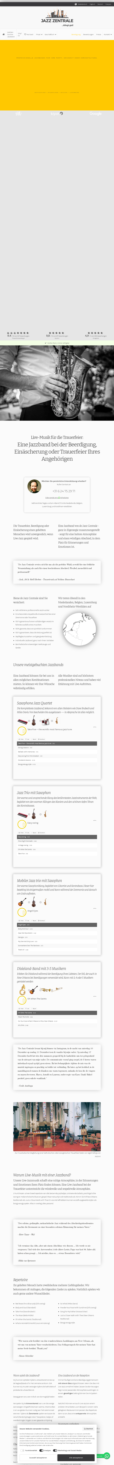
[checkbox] (28, 1450)
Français (108, 4)
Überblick (88, 1429)
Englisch (92, 4)
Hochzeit (28, 34)
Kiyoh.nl (57, 338)
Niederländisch (82, 4)
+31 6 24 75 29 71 (63, 491)
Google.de (96, 338)
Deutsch (100, 4)
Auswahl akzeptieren (38, 1458)
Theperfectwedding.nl (18, 338)
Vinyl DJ (19, 34)
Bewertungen (88, 34)
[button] (39, 34)
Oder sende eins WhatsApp (57, 497)
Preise (98, 34)
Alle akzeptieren (76, 1458)
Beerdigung (75, 34)
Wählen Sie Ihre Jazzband (10, 34)
